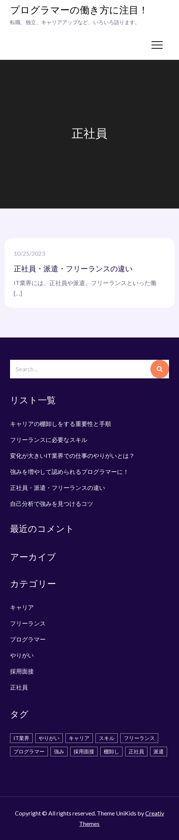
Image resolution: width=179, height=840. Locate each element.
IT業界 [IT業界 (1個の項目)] (21, 738)
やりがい (22, 655)
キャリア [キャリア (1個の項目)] (79, 738)
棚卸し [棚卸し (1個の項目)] (111, 751)
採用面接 (22, 671)
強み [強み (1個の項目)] (59, 751)
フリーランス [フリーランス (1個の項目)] (139, 738)
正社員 (19, 687)
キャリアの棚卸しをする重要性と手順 (60, 423)
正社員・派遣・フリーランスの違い (73, 269)
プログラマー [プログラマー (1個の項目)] (29, 751)
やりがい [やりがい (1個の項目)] (49, 738)
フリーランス (28, 623)
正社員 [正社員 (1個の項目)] (136, 751)
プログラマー (28, 639)
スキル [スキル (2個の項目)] (106, 738)
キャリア (22, 607)
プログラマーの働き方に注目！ (79, 10)
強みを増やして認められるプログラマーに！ (69, 471)
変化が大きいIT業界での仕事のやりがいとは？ (72, 455)
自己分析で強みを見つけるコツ (51, 503)
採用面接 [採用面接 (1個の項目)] (84, 751)
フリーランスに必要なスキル (48, 439)
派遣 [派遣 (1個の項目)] (158, 751)
